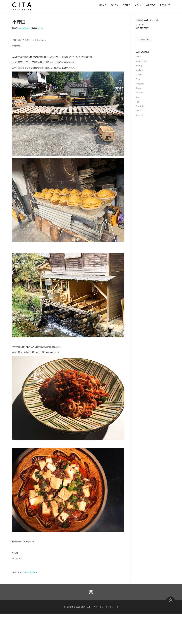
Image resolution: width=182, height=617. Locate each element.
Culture (139, 74)
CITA (40, 28)
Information (141, 61)
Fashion (139, 92)
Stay (138, 97)
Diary (26, 572)
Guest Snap (141, 106)
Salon (138, 88)
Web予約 (150, 5)
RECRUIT (165, 5)
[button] (22, 6)
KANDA (33, 572)
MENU (138, 5)
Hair (137, 102)
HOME (102, 5)
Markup (139, 70)
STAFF (126, 5)
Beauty (139, 65)
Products (140, 83)
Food (138, 79)
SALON (114, 5)
